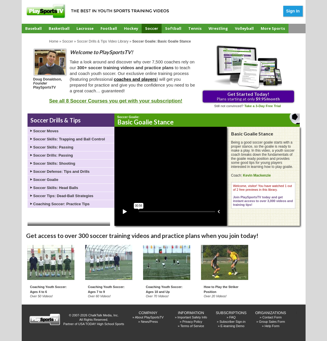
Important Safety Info (192, 317)
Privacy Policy (192, 321)
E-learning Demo (232, 326)
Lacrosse (85, 28)
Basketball (59, 28)
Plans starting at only (248, 96)
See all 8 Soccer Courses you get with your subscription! (115, 101)
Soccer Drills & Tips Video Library (103, 41)
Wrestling (218, 28)
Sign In (293, 11)
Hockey (131, 28)
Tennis (195, 28)
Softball (173, 28)
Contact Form (272, 317)
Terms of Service (192, 326)
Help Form (271, 326)
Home (54, 41)
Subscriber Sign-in (233, 321)
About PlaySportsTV (149, 317)
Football (109, 28)
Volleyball (244, 28)
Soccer (151, 28)
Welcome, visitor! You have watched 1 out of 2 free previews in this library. (263, 195)
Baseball (33, 28)
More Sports (273, 28)
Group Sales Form (272, 321)
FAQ (232, 317)
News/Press (149, 321)
